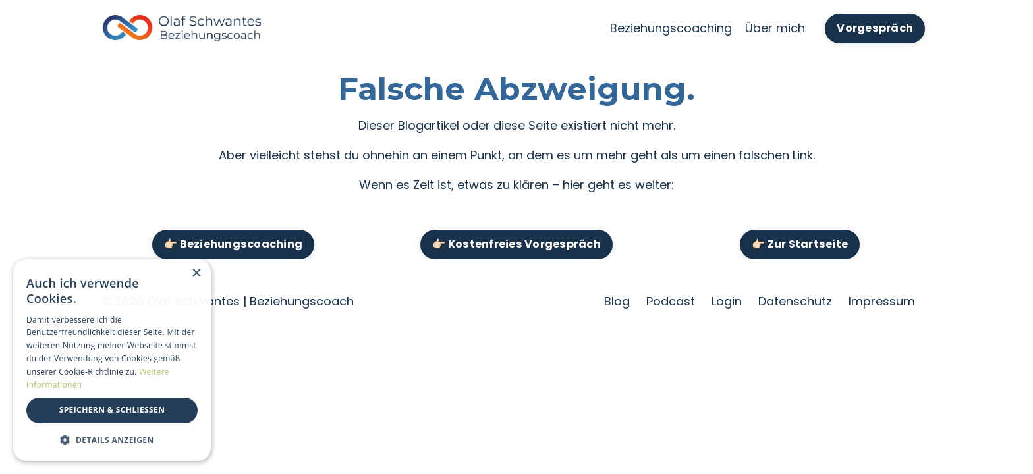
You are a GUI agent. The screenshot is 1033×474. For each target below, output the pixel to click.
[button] (112, 440)
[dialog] (112, 360)
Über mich (775, 28)
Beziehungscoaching (671, 28)
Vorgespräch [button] (875, 28)
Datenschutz (795, 301)
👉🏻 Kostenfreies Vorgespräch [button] (516, 243)
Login (727, 301)
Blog (617, 301)
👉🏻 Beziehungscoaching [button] (233, 243)
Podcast (670, 301)
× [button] (196, 273)
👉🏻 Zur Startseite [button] (800, 243)
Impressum (882, 301)
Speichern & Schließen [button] (112, 409)
